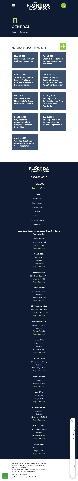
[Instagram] (41, 188)
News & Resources (37, 220)
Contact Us (37, 224)
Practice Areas (37, 203)
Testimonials (37, 216)
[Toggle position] (67, 419)
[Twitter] (44, 188)
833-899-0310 (39, 177)
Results (37, 212)
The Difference (37, 199)
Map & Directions (39, 248)
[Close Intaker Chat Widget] (71, 419)
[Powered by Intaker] (61, 477)
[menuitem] (14, 477)
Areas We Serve (37, 207)
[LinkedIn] (33, 188)
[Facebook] (37, 188)
